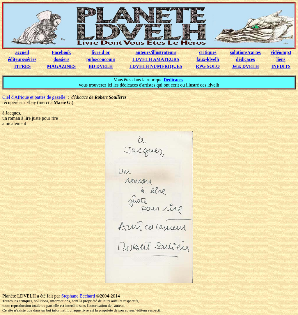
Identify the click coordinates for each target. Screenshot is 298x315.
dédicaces (245, 59)
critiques (208, 52)
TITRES (22, 66)
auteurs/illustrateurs (156, 52)
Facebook (61, 52)
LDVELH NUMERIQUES (155, 66)
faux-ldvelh (207, 59)
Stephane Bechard (78, 295)
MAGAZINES (61, 66)
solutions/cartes (245, 52)
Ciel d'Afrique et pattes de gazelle (33, 97)
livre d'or (100, 52)
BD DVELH (101, 66)
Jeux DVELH (245, 66)
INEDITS (280, 66)
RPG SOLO (208, 66)
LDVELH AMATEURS (155, 59)
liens (280, 59)
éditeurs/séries (22, 59)
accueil (22, 52)
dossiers (61, 59)
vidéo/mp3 (281, 52)
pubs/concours (100, 59)
